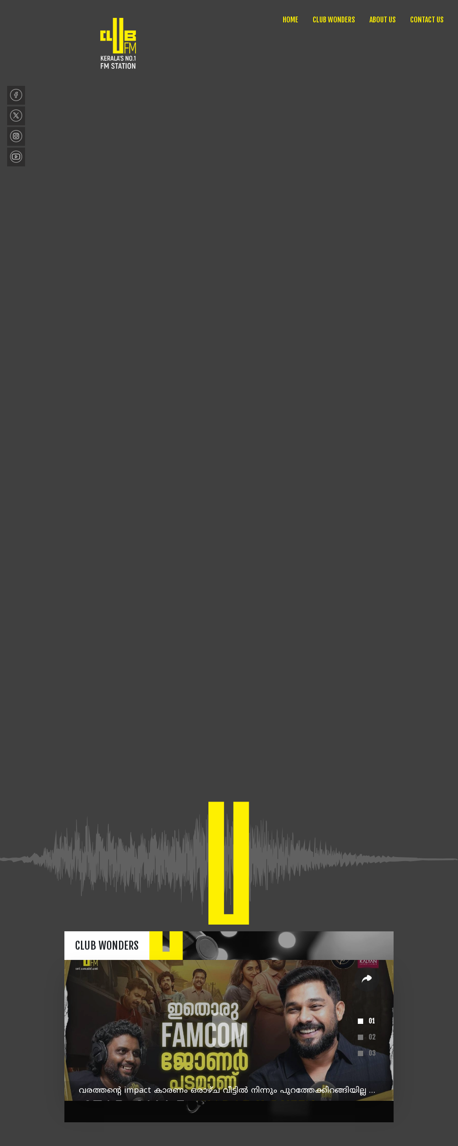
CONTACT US (427, 19)
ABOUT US (382, 19)
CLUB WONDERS (334, 19)
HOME (290, 19)
